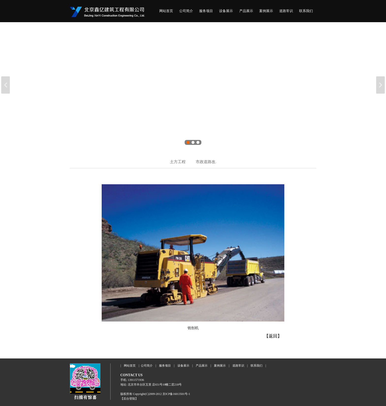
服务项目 (206, 11)
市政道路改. (206, 162)
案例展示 (266, 11)
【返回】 (273, 336)
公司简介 (186, 11)
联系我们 (306, 11)
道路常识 (286, 11)
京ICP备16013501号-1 (176, 394)
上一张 (5, 85)
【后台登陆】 (129, 398)
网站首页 (166, 11)
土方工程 (178, 162)
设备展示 (226, 11)
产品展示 (246, 11)
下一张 (380, 85)
